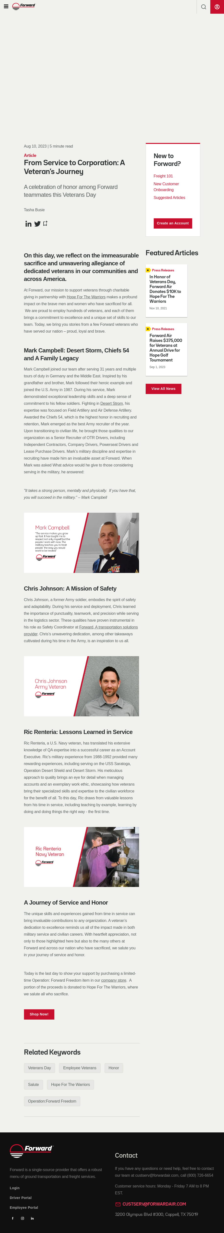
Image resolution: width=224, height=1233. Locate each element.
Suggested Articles (169, 198)
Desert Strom (111, 403)
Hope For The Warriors (86, 297)
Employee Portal (24, 1208)
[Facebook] (13, 1218)
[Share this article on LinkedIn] (28, 223)
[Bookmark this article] (45, 224)
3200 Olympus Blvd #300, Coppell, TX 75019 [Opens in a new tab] (156, 1215)
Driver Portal (21, 1198)
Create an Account (173, 223)
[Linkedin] (32, 1218)
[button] (6, 6)
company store (113, 980)
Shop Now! (39, 1014)
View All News (164, 389)
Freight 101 (163, 176)
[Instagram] (22, 1218)
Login (15, 1188)
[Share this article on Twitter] (37, 223)
